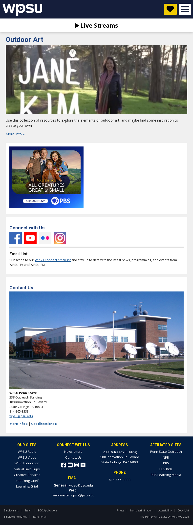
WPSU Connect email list (53, 260)
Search (28, 510)
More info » (18, 424)
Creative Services (27, 474)
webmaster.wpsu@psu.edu (73, 495)
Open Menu (185, 9)
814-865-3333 (119, 479)
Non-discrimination (141, 510)
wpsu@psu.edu (21, 416)
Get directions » (44, 424)
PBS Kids (165, 469)
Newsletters (73, 451)
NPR (166, 457)
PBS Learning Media (166, 474)
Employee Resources (15, 516)
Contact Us (73, 457)
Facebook (15, 238)
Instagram (60, 238)
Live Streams (96, 25)
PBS (166, 463)
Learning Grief (27, 486)
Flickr (45, 238)
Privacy (120, 510)
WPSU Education (27, 463)
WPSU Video (27, 457)
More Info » (15, 134)
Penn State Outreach (166, 451)
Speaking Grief (27, 480)
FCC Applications (47, 510)
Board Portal (39, 516)
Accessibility (165, 510)
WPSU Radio (27, 451)
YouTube (30, 238)
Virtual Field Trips (27, 469)
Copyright (183, 510)
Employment (11, 510)
